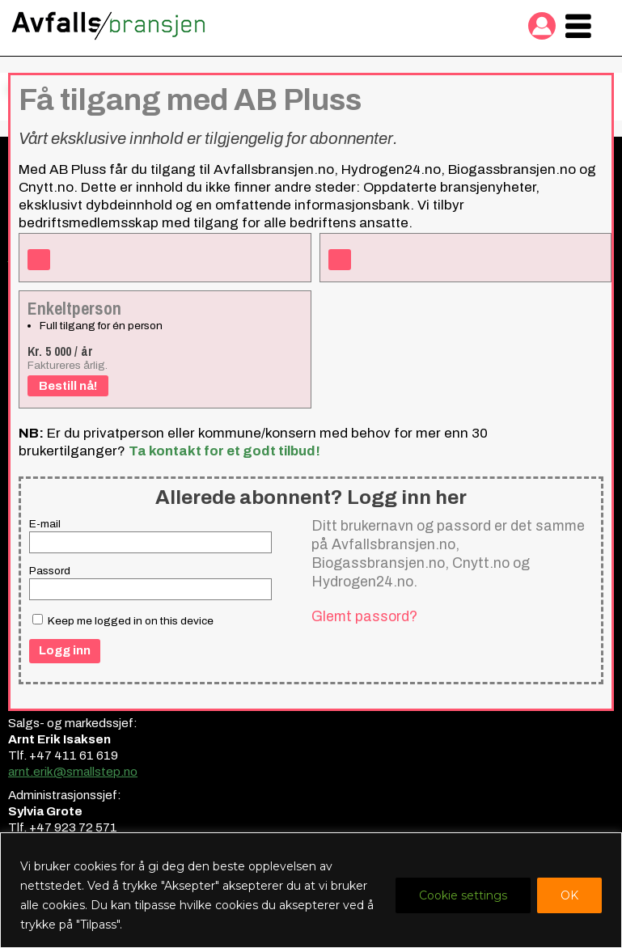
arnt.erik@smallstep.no (73, 771)
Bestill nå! (68, 385)
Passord (49, 571)
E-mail (45, 524)
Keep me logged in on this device (123, 620)
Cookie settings (463, 895)
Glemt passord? (364, 616)
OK (569, 895)
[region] (311, 890)
